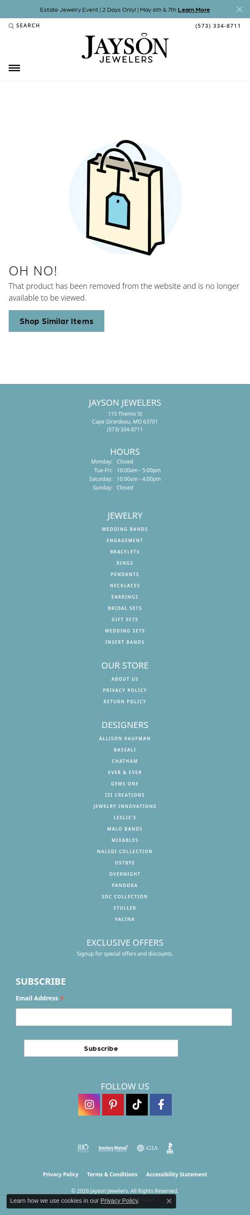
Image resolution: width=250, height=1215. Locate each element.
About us (125, 679)
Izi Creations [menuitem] (125, 795)
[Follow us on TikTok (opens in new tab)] (137, 1105)
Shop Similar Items (56, 320)
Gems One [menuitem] (125, 784)
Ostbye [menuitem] (125, 863)
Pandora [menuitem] (125, 885)
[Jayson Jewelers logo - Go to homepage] (125, 47)
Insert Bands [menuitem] (125, 642)
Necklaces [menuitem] (125, 586)
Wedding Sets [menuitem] (125, 631)
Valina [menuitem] (125, 919)
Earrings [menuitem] (124, 597)
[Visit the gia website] (147, 1148)
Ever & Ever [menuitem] (125, 772)
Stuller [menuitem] (125, 908)
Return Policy (125, 702)
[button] (24, 25)
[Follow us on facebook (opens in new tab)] (161, 1105)
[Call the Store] (125, 429)
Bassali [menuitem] (125, 750)
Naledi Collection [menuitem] (125, 851)
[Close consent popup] (169, 1201)
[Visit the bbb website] (170, 1148)
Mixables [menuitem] (124, 840)
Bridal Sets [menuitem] (125, 608)
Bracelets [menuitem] (125, 552)
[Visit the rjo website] (83, 1148)
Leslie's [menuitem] (124, 817)
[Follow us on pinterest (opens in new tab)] (113, 1105)
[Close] (239, 9)
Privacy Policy (125, 690)
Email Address (40, 998)
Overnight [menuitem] (125, 874)
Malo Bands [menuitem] (125, 829)
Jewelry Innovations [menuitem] (125, 806)
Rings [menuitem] (125, 563)
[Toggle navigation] (14, 68)
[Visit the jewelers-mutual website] (113, 1148)
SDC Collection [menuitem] (125, 897)
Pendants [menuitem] (125, 574)
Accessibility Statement (176, 1174)
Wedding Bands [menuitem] (125, 529)
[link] (217, 25)
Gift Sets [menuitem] (125, 619)
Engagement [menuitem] (125, 540)
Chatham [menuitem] (125, 761)
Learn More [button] (194, 9)
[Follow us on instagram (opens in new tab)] (89, 1105)
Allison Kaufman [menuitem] (125, 738)
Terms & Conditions (112, 1174)
